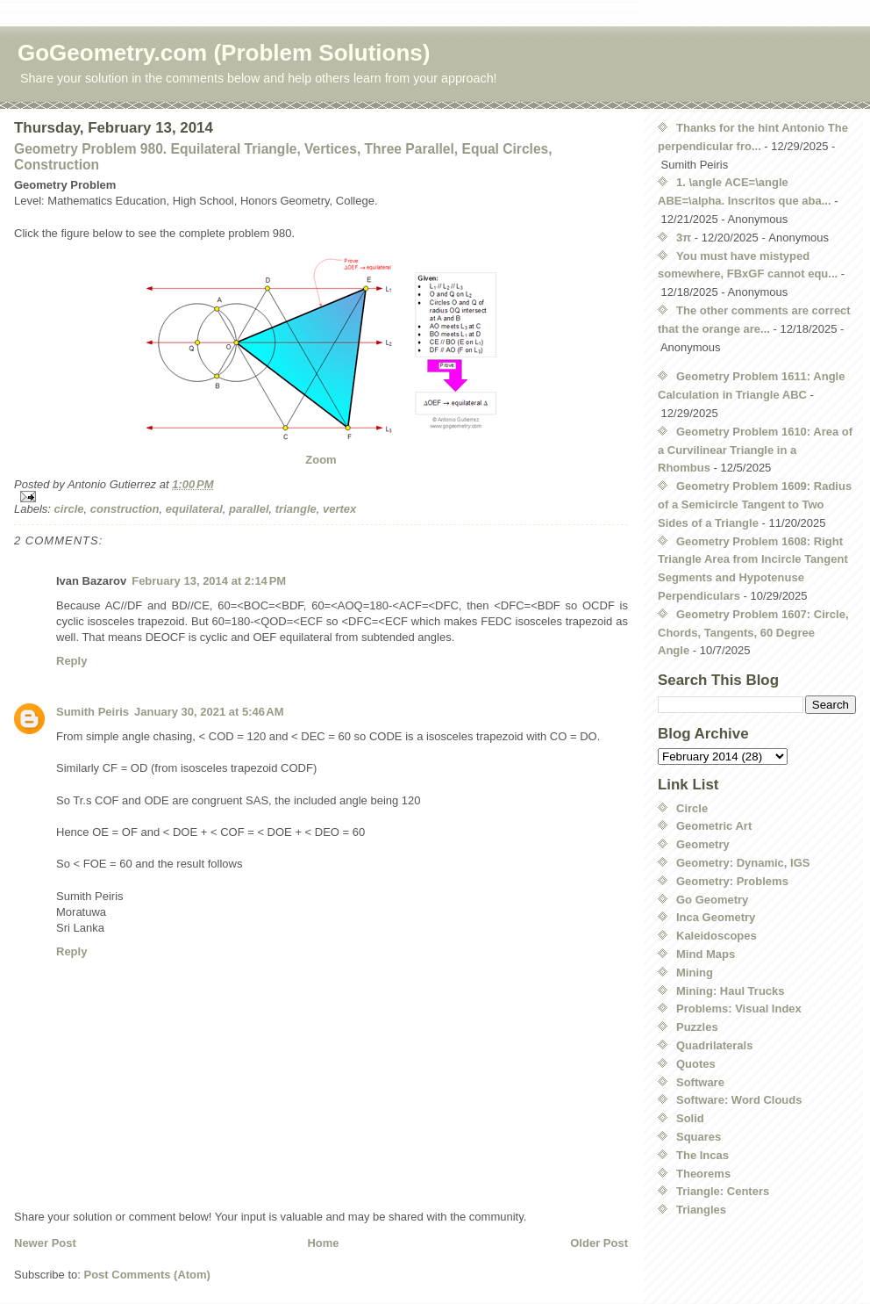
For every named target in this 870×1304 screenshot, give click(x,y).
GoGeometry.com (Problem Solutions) (224, 53)
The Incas (702, 1155)
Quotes (696, 1063)
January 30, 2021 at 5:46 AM (208, 711)
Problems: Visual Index (739, 1008)
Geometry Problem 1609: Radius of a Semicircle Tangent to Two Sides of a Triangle (755, 504)
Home (323, 1243)
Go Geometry (712, 899)
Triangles (701, 1209)
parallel (249, 508)
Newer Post (45, 1243)
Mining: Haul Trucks (730, 991)
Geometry (703, 844)
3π (683, 237)
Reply (71, 660)
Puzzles (697, 1027)
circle (69, 508)
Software (700, 1082)
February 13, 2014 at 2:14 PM (209, 580)
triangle (296, 508)
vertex (339, 508)
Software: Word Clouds (739, 1099)
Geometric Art (714, 825)
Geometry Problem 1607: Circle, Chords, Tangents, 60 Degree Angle (753, 633)
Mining (694, 972)
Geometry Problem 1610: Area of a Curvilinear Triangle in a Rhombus (755, 450)
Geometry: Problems (732, 881)
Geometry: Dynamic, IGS (742, 862)
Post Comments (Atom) (147, 1274)
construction (125, 508)
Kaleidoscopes (716, 935)
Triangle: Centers (722, 1191)
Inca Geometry (715, 917)
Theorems (703, 1173)
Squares (698, 1136)
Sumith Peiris (92, 711)
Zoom (320, 459)
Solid (690, 1118)
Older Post (599, 1243)
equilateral (194, 508)
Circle (692, 808)
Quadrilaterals (714, 1045)
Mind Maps (705, 954)
